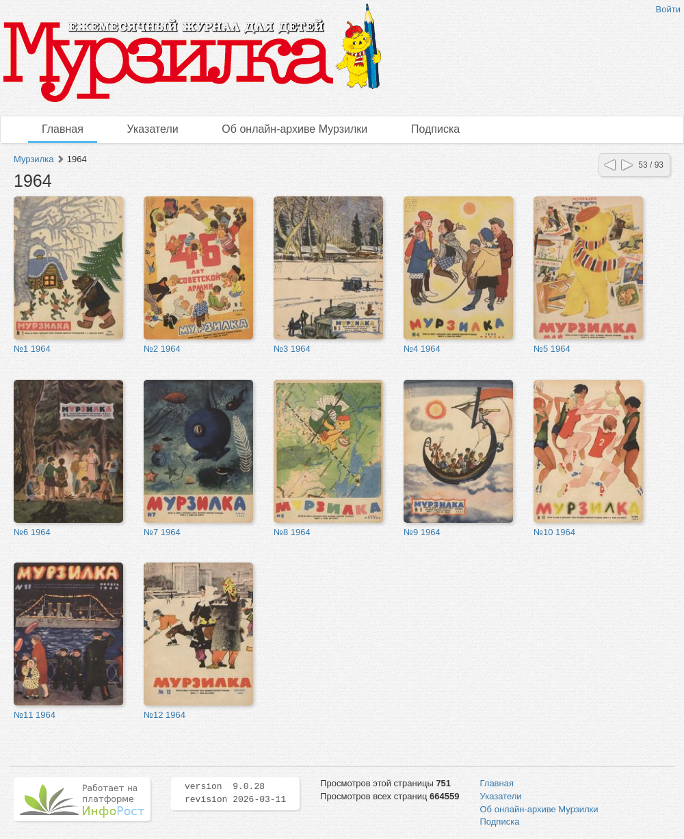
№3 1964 (292, 349)
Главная (62, 129)
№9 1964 (422, 532)
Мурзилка (33, 159)
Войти (668, 9)
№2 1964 (162, 349)
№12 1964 (164, 715)
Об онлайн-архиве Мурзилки (294, 129)
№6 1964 (32, 532)
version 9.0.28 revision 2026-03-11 (235, 793)
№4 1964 (422, 349)
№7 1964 (162, 532)
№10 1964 (554, 532)
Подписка (435, 129)
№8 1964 (292, 532)
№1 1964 (32, 349)
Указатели (153, 129)
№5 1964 (552, 349)
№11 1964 (34, 715)
